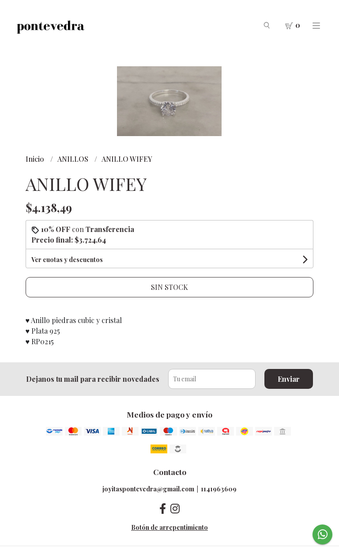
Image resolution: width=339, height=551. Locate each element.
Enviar (289, 379)
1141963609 (219, 488)
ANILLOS (73, 158)
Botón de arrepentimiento (169, 527)
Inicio (36, 158)
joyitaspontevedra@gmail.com (148, 488)
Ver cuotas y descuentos (67, 259)
